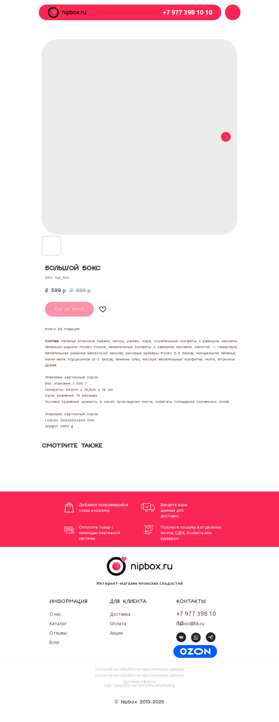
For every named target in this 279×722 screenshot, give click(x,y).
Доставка (120, 614)
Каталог (58, 623)
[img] (195, 651)
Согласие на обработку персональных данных (139, 669)
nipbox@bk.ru (190, 623)
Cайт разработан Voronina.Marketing (139, 685)
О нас (55, 614)
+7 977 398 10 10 (187, 12)
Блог (55, 642)
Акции (116, 633)
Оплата (118, 623)
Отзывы (58, 633)
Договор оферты (139, 681)
